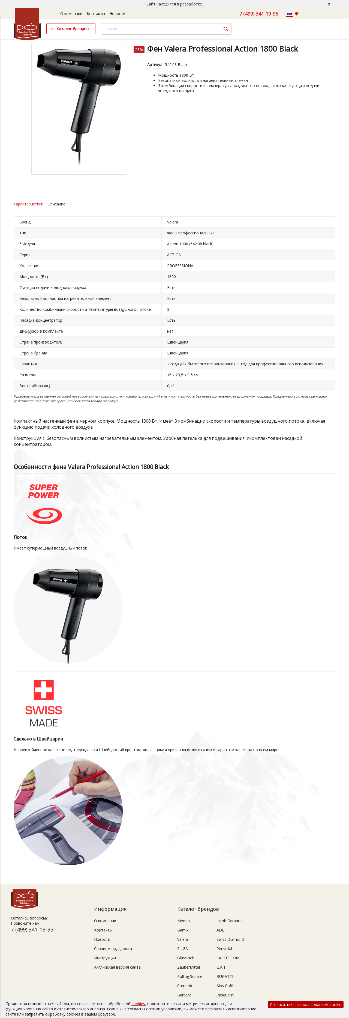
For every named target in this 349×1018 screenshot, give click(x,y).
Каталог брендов (72, 28)
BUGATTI (224, 976)
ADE (220, 930)
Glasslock (185, 957)
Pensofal (224, 948)
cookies (138, 1003)
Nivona (183, 920)
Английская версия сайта (117, 967)
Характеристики (28, 204)
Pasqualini (225, 995)
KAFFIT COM (227, 957)
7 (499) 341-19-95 (258, 13)
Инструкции (105, 957)
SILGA (182, 948)
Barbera (184, 995)
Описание (56, 204)
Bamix (182, 930)
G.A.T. (221, 967)
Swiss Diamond (230, 939)
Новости (117, 13)
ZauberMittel (188, 967)
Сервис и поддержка (113, 948)
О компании (71, 13)
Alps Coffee (226, 985)
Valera (182, 939)
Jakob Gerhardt (229, 920)
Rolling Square (189, 976)
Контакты (96, 13)
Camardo (185, 985)
